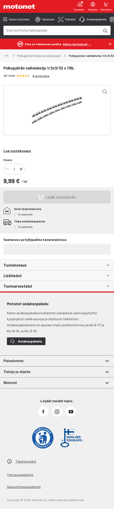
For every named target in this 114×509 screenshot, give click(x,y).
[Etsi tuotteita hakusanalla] (105, 30)
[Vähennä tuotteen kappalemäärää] (7, 169)
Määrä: (8, 160)
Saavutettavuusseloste (24, 487)
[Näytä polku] (6, 56)
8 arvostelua (41, 76)
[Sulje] (110, 44)
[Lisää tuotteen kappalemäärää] (21, 169)
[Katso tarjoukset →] (77, 44)
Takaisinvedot (26, 461)
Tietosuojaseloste (20, 475)
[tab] (44, 19)
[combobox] (51, 30)
